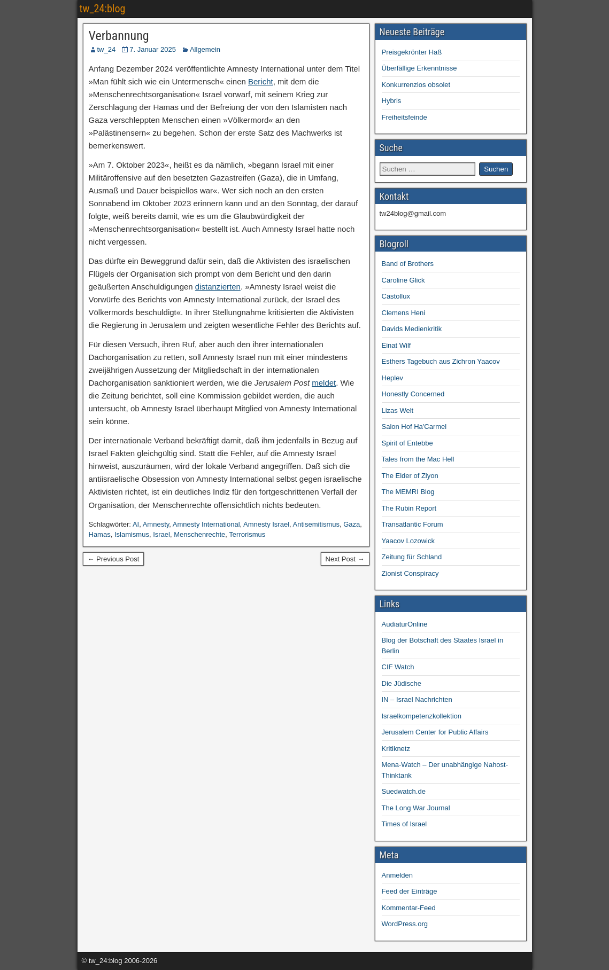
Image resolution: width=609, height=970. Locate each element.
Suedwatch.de (404, 791)
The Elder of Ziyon (410, 476)
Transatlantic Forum (412, 524)
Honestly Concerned (413, 394)
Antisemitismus (316, 524)
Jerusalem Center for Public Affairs (435, 732)
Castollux (396, 296)
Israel (161, 534)
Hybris (392, 101)
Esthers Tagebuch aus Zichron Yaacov (441, 361)
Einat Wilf (396, 345)
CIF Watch (398, 667)
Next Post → (345, 559)
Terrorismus (247, 534)
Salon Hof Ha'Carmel (414, 427)
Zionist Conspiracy (410, 573)
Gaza (351, 524)
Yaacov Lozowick (408, 541)
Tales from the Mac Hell (418, 459)
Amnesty (156, 524)
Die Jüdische (401, 683)
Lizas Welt (398, 410)
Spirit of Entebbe (407, 443)
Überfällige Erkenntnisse (419, 68)
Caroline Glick (403, 280)
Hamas (100, 534)
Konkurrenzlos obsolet (416, 85)
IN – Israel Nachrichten (417, 699)
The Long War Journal (416, 808)
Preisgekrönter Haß (412, 52)
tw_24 (106, 49)
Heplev (392, 378)
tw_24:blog (103, 8)
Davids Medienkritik (412, 329)
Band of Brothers (408, 264)
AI (136, 524)
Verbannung (119, 35)
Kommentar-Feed (409, 908)
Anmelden (397, 875)
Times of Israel (404, 824)
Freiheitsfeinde (404, 117)
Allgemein (205, 49)
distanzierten (218, 286)
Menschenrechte (199, 534)
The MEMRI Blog (408, 492)
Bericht (260, 81)
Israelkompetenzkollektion (422, 716)
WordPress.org (405, 924)
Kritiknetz (396, 749)
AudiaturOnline (405, 624)
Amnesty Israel (266, 524)
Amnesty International (206, 524)
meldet (324, 382)
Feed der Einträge (409, 891)
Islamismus (131, 534)
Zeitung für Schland (412, 557)
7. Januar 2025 (152, 49)
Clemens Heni (404, 313)
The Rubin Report (409, 508)
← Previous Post (114, 559)
